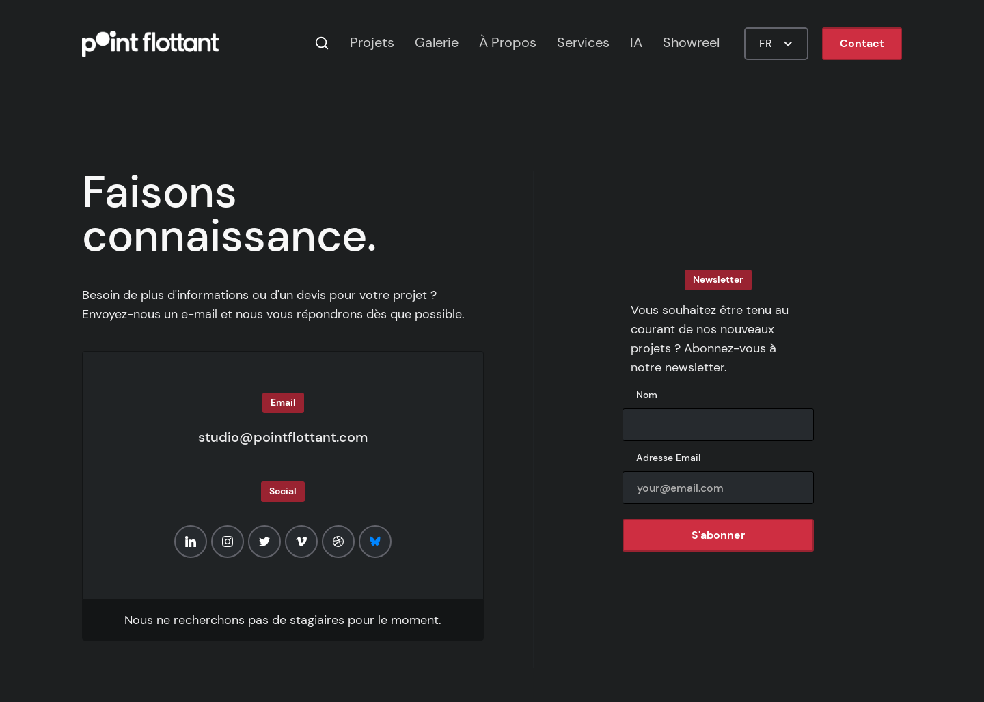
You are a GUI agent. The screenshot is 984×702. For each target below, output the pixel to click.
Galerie (437, 42)
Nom (646, 395)
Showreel (691, 42)
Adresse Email (668, 457)
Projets (372, 42)
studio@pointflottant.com (283, 437)
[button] (776, 44)
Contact (862, 43)
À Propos (507, 42)
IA (636, 42)
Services (583, 42)
